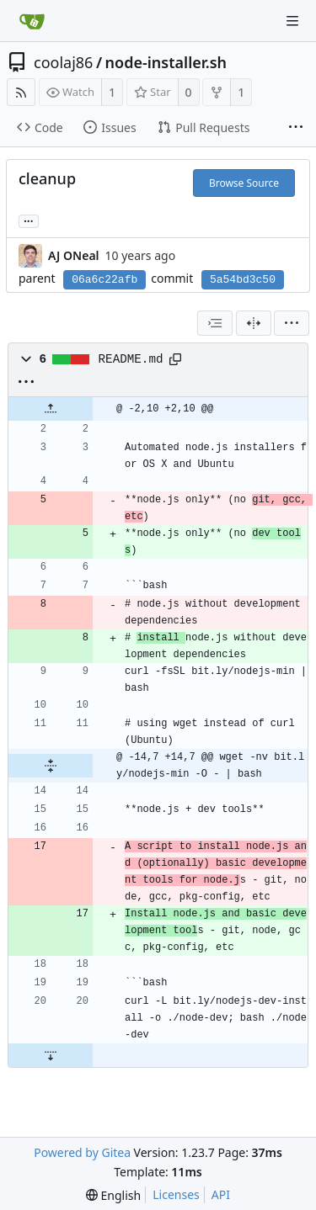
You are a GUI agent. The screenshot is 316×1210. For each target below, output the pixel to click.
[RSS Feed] (21, 92)
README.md (131, 359)
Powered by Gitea (82, 1152)
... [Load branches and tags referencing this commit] (29, 220)
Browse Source (244, 183)
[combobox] (215, 323)
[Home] (32, 21)
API (221, 1194)
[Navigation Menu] (292, 21)
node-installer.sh (166, 62)
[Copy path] (175, 359)
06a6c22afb (104, 279)
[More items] (295, 127)
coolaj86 (63, 62)
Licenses (176, 1194)
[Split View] (253, 323)
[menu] (291, 323)
